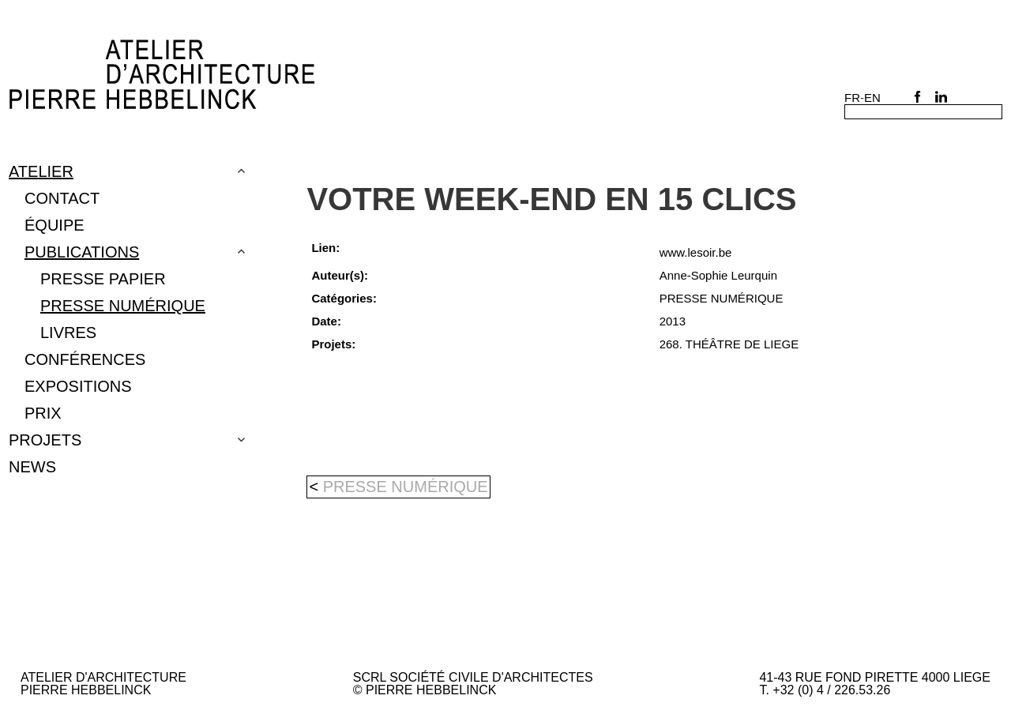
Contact (62, 198)
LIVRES (68, 332)
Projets (45, 440)
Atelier (41, 171)
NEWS (32, 467)
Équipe (54, 225)
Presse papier (103, 279)
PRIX (43, 413)
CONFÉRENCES (84, 359)
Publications (81, 252)
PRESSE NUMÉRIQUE (122, 305)
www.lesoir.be (696, 252)
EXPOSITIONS (78, 386)
